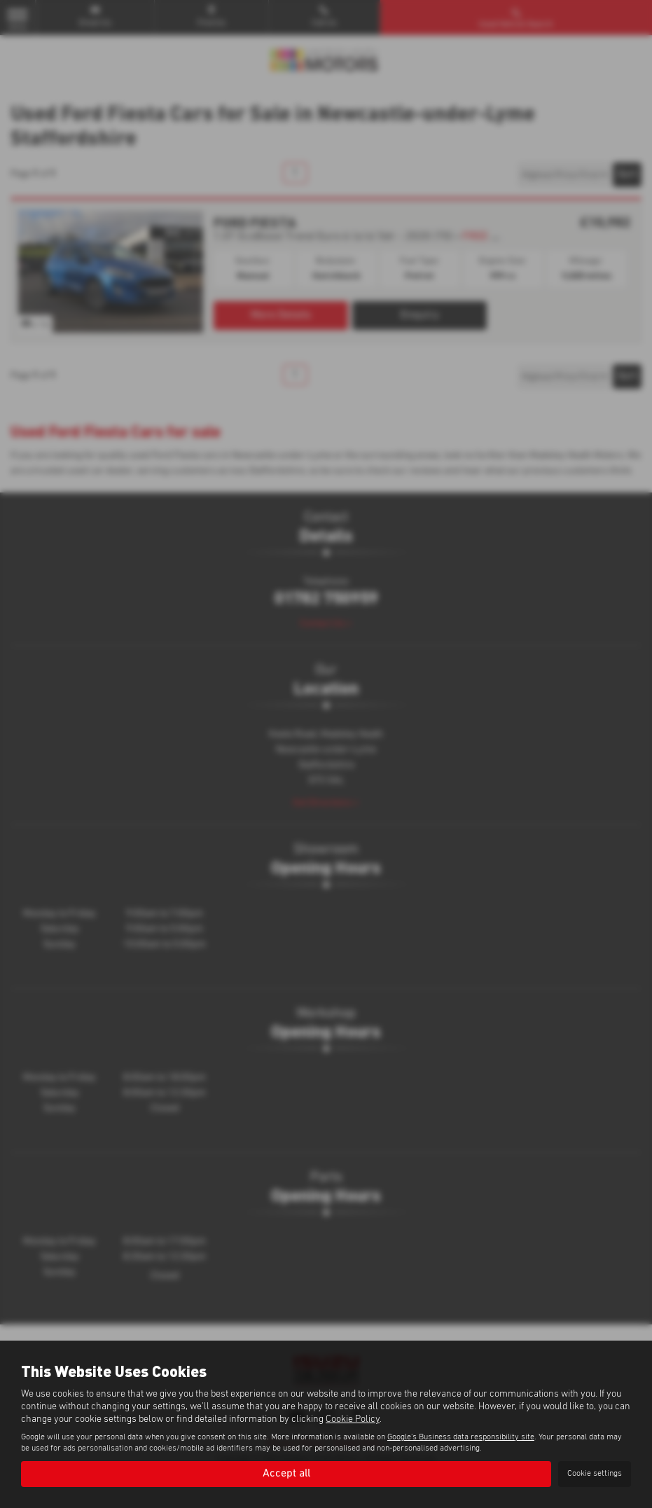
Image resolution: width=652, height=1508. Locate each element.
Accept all (286, 1473)
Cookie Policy (353, 1419)
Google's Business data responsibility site (460, 1437)
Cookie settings (594, 1473)
